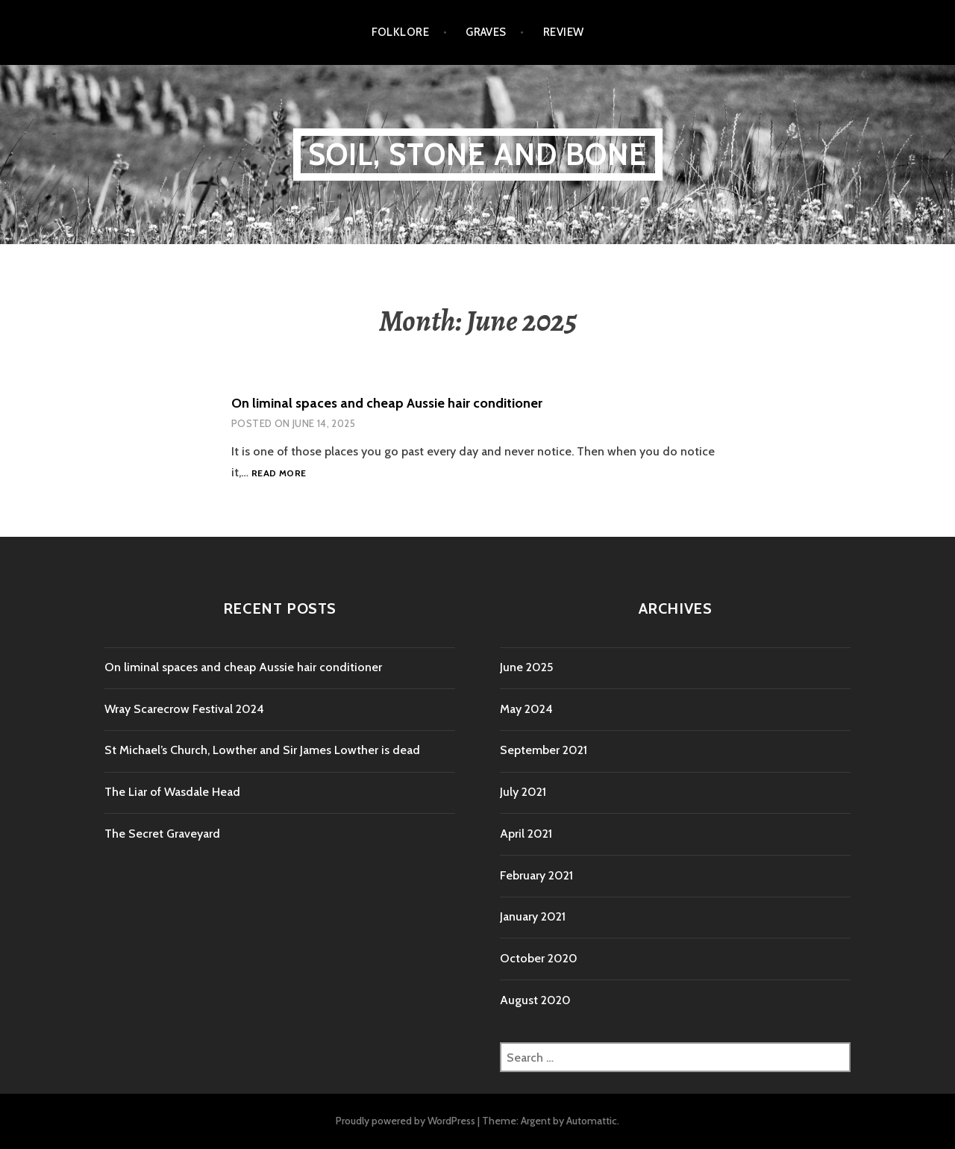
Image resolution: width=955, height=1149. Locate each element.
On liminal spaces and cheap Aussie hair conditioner (386, 403)
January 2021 (533, 916)
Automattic (591, 1120)
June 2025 (526, 667)
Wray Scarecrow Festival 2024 (184, 709)
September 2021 (543, 750)
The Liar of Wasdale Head (172, 792)
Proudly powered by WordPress (405, 1120)
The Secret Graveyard (162, 833)
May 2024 (526, 709)
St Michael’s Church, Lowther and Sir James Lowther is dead (262, 750)
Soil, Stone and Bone (478, 154)
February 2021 (536, 875)
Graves (486, 32)
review (563, 32)
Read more (278, 473)
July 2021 (523, 792)
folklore (401, 32)
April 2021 (526, 833)
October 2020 (538, 958)
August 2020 (535, 1000)
